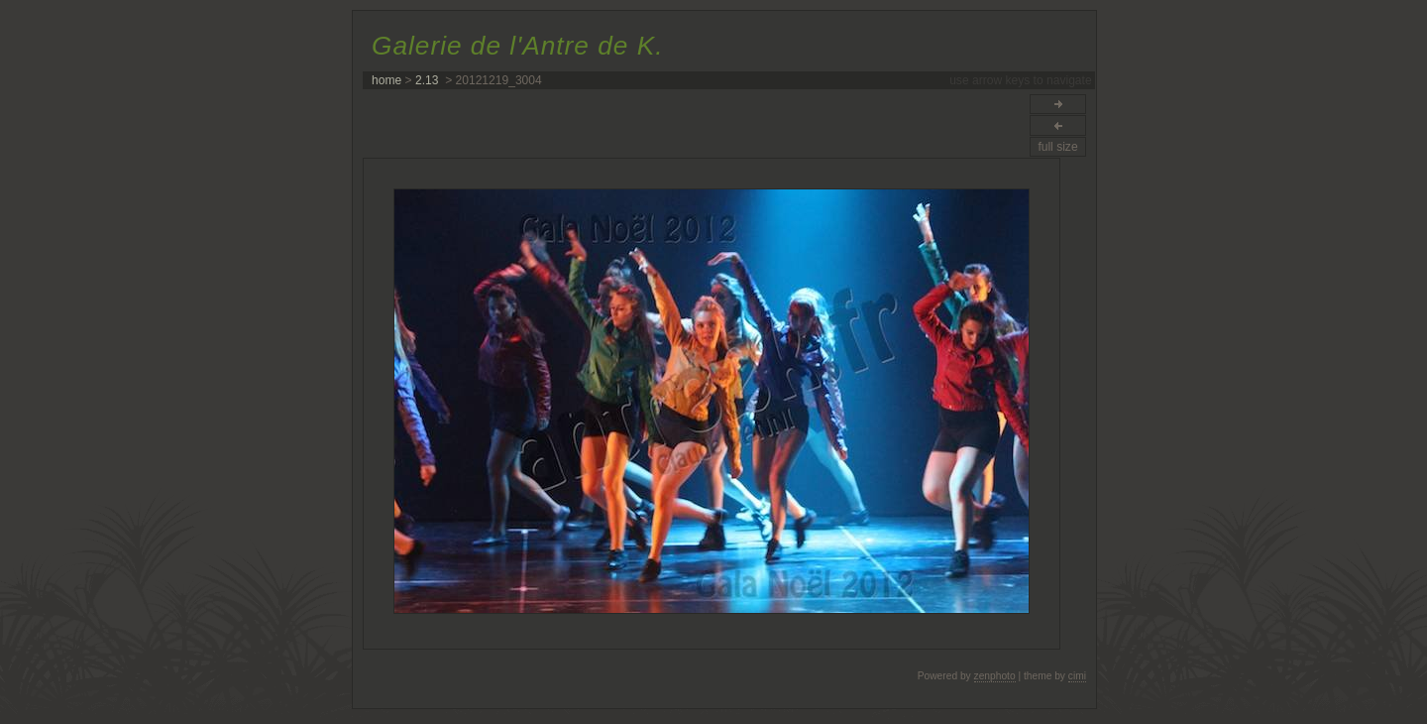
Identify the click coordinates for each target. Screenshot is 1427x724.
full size (1057, 147)
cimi (1077, 675)
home (386, 80)
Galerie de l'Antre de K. (517, 45)
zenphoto (995, 675)
